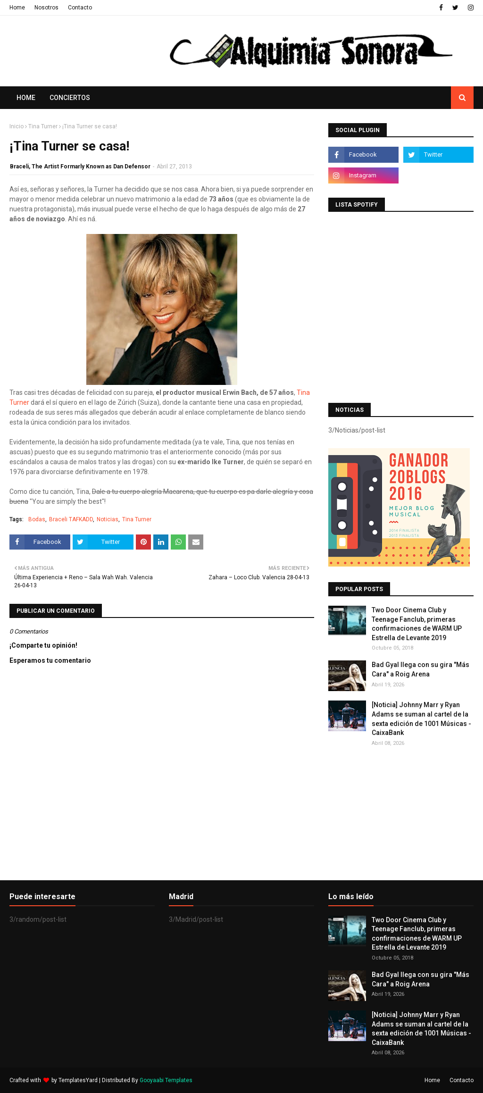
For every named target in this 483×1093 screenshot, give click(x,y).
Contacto (80, 7)
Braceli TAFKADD (71, 519)
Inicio (16, 126)
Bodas (36, 519)
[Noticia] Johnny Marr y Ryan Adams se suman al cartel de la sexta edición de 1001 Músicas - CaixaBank (421, 718)
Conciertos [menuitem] (70, 97)
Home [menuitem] (26, 97)
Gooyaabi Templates (166, 1080)
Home (17, 7)
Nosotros (46, 7)
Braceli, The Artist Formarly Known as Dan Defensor (80, 166)
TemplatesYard (78, 1080)
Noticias (107, 519)
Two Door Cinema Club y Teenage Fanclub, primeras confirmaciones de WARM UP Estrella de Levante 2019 (417, 624)
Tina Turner (43, 126)
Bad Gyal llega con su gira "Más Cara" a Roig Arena (420, 669)
